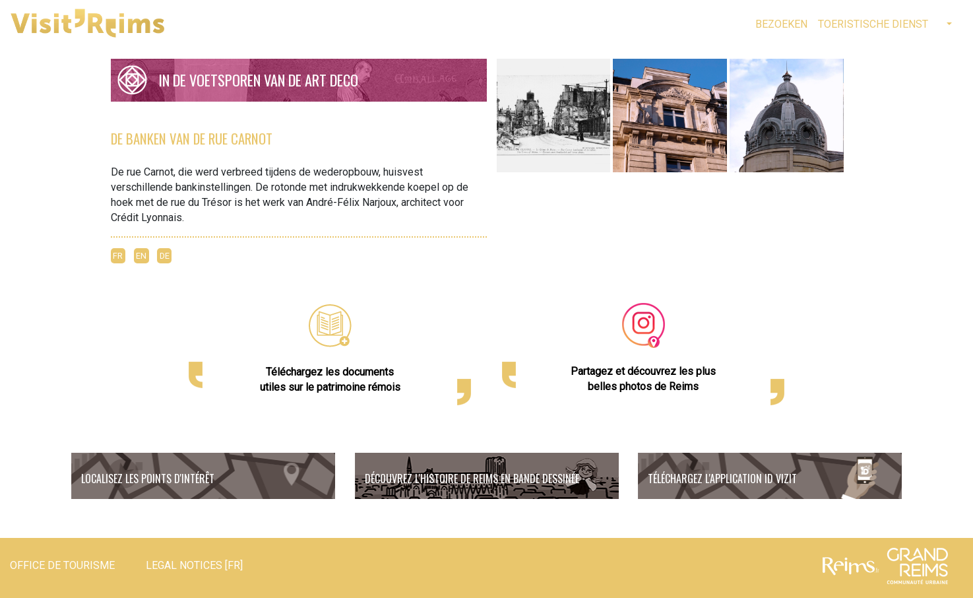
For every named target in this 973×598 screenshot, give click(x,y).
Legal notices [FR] (194, 565)
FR (118, 256)
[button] (947, 24)
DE (165, 256)
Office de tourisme (62, 565)
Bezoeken (781, 24)
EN (141, 256)
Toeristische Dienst (873, 24)
